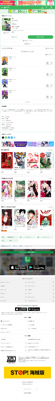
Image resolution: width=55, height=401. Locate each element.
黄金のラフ (8, 126)
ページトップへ (27, 389)
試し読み (7, 32)
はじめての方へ (5, 321)
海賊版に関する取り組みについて (8, 350)
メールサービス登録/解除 (6, 324)
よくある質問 (31, 324)
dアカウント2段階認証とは (7, 346)
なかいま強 (14, 20)
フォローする (17, 20)
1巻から (46, 54)
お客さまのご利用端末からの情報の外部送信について (40, 350)
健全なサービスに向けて (33, 343)
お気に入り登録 (50, 48)
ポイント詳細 (14, 28)
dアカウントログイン (5, 332)
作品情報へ (26, 43)
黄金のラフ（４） (13, 90)
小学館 (7, 118)
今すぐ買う (41, 37)
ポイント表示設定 (32, 328)
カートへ (16, 37)
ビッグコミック (9, 124)
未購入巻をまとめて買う (28, 51)
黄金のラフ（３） (13, 79)
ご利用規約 (3, 339)
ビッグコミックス (9, 122)
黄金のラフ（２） (13, 68)
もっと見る (50, 149)
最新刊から (51, 54)
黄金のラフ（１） (13, 57)
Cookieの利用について (33, 346)
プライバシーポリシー (6, 343)
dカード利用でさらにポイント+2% (17, 30)
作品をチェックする (28, 40)
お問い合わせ (4, 328)
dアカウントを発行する (27, 382)
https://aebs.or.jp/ (22, 361)
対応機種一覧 (31, 321)
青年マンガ (8, 120)
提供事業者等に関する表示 (34, 339)
